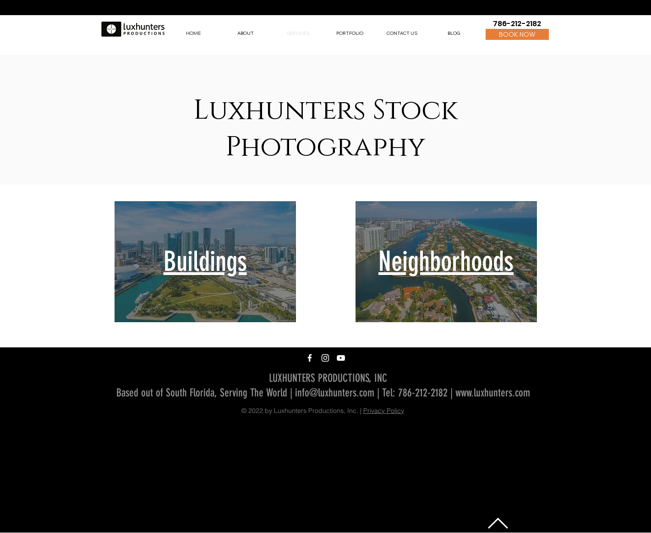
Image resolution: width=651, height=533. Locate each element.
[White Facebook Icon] (310, 358)
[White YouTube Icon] (341, 358)
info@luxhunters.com (334, 392)
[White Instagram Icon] (325, 358)
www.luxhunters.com (492, 392)
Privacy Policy (383, 411)
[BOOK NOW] (517, 34)
